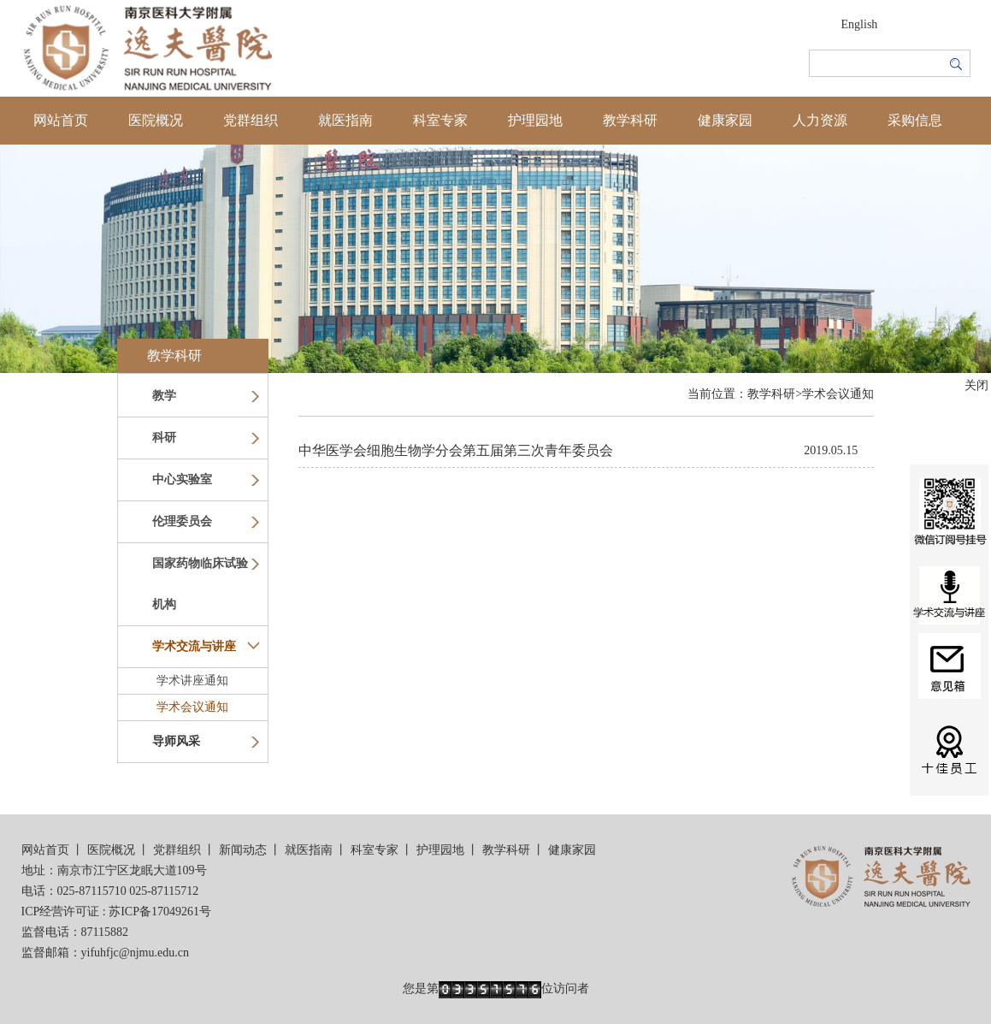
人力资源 (820, 120)
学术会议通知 (192, 707)
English (859, 24)
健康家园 (725, 120)
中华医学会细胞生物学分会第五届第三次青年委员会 (455, 450)
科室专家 (440, 120)
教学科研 (630, 120)
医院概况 (155, 120)
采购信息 (915, 120)
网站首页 (60, 120)
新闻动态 (243, 849)
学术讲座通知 (192, 680)
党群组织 (250, 120)
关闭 (976, 385)
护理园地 (535, 120)
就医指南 (345, 120)
